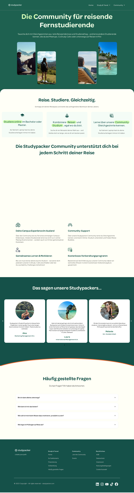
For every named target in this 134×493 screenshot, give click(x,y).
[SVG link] (15, 5)
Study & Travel (53, 452)
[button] (3, 322)
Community (76, 452)
